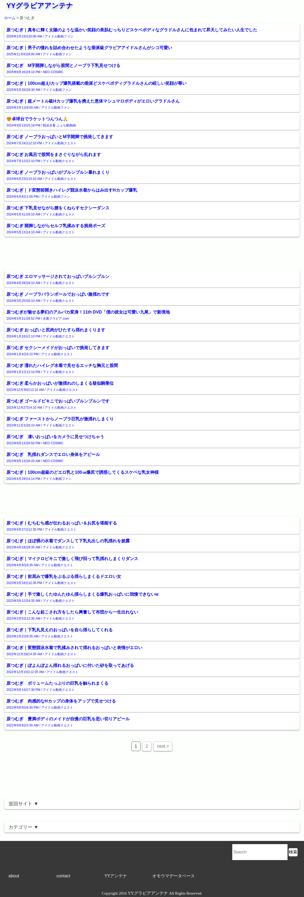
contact (63, 876)
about (14, 876)
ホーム (9, 18)
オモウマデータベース (173, 876)
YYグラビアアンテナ (39, 6)
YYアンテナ (115, 876)
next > (163, 746)
